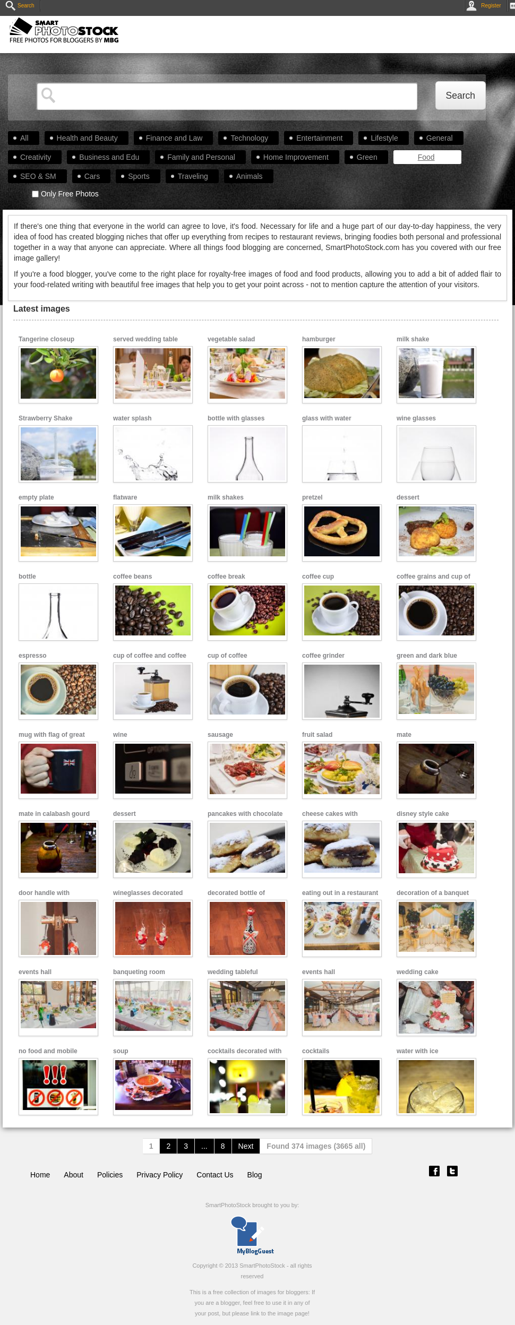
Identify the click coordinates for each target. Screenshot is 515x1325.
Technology (249, 138)
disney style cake (423, 814)
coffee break (226, 576)
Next (246, 1146)
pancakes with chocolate (245, 814)
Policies (110, 1175)
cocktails (315, 1051)
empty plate (36, 497)
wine (120, 734)
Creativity (35, 157)
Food (426, 157)
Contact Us (214, 1175)
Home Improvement (296, 157)
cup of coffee (227, 655)
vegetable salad (231, 339)
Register (485, 5)
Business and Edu (109, 157)
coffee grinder (323, 655)
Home (40, 1175)
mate (404, 734)
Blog (254, 1175)
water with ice (418, 1051)
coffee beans (132, 576)
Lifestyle (384, 138)
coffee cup (318, 576)
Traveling (193, 176)
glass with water (326, 418)
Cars (92, 176)
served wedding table (145, 339)
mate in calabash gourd (54, 814)
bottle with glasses (236, 418)
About (73, 1175)
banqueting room (139, 972)
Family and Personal (201, 157)
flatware (125, 497)
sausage (220, 734)
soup (120, 1051)
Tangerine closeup (46, 339)
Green (367, 157)
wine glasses (416, 418)
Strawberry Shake (45, 418)
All (24, 138)
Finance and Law (174, 138)
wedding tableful (233, 972)
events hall (35, 972)
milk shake (413, 339)
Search (20, 5)
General (439, 138)
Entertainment (319, 138)
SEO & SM (38, 176)
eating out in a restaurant (340, 893)
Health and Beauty (87, 138)
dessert (408, 497)
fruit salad (317, 734)
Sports (138, 176)
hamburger (319, 339)
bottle (27, 576)
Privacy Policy (159, 1175)
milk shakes (226, 497)
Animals (249, 176)
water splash (132, 418)
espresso (33, 655)
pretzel (312, 497)
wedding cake (418, 972)
